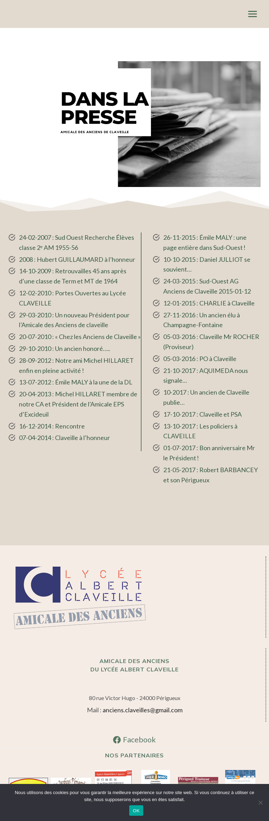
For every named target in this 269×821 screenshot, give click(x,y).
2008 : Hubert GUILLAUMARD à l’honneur (77, 259)
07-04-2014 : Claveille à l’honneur (64, 437)
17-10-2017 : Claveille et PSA (202, 414)
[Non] (260, 802)
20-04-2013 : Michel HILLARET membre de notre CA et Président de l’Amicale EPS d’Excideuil (78, 404)
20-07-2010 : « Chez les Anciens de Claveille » (80, 336)
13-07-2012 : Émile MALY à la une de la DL (75, 382)
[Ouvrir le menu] (252, 14)
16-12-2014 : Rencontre (52, 426)
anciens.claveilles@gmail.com (142, 710)
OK (136, 810)
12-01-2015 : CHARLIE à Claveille (209, 303)
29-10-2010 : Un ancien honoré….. (64, 348)
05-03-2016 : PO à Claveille (199, 358)
